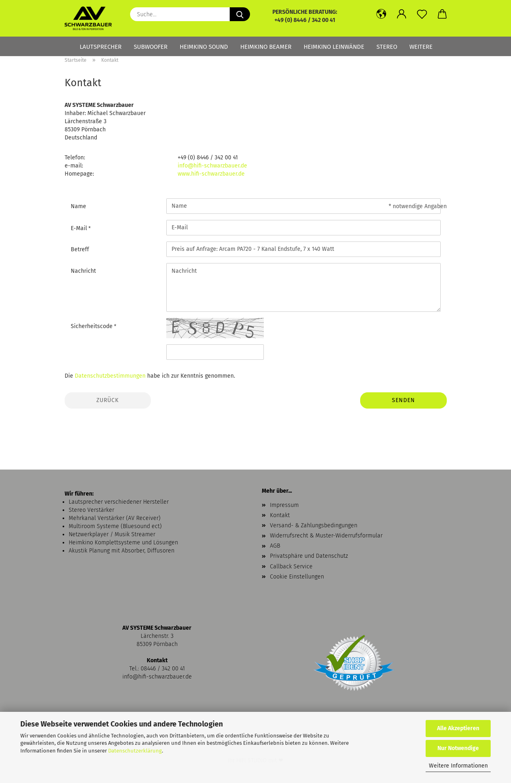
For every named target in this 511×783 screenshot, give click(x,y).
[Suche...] (240, 14)
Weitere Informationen (458, 765)
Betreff (80, 249)
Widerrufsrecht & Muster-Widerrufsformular (326, 535)
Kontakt (280, 515)
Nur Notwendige (458, 748)
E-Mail (80, 228)
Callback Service (291, 566)
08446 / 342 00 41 (163, 668)
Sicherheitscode (92, 326)
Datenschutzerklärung (135, 751)
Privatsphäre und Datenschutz (309, 555)
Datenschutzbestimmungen (110, 375)
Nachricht (83, 271)
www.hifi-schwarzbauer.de (211, 173)
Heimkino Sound (204, 46)
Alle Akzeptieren (458, 728)
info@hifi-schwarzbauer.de (212, 165)
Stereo (386, 46)
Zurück (107, 400)
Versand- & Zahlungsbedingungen (313, 525)
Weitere (421, 46)
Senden (403, 400)
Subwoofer (150, 46)
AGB (275, 545)
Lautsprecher (101, 46)
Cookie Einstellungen (297, 576)
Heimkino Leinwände (334, 46)
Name (78, 206)
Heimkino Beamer (265, 46)
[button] (381, 14)
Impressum (284, 505)
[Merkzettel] (422, 14)
